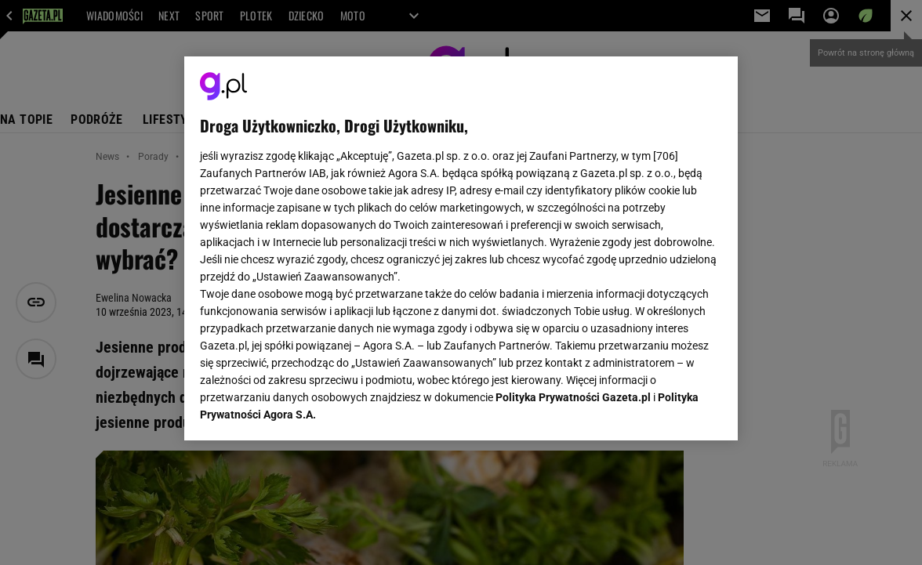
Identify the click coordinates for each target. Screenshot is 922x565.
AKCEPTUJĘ (669, 410)
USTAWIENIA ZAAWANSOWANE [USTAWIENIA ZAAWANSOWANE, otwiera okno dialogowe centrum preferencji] (303, 409)
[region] (461, 248)
